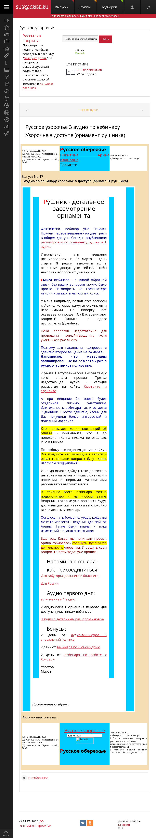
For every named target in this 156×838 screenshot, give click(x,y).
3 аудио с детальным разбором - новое (72, 619)
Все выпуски (89, 110)
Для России (49, 583)
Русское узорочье (36, 27)
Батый (79, 53)
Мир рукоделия (35, 58)
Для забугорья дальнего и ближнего (70, 576)
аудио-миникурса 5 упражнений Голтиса (74, 637)
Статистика (77, 64)
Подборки (112, 4)
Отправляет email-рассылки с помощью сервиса (84, 16)
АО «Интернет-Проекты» (35, 823)
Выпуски (64, 4)
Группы (87, 4)
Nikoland (124, 825)
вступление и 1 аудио (58, 599)
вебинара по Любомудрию (78, 647)
